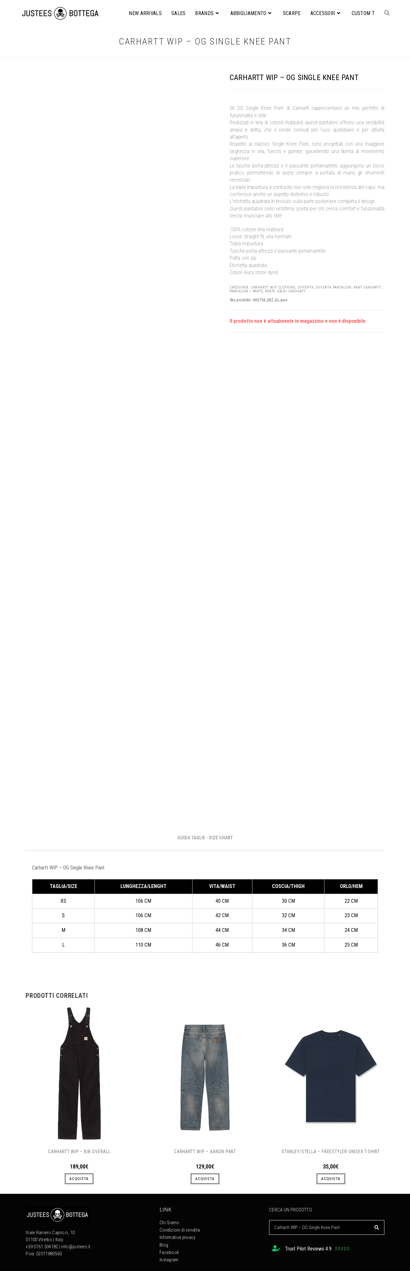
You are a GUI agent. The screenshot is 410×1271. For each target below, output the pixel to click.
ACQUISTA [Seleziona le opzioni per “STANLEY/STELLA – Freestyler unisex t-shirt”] (330, 1179)
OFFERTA (306, 287)
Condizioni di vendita (180, 1229)
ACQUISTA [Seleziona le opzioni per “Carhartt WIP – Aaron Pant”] (205, 1179)
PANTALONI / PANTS (246, 291)
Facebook (169, 1250)
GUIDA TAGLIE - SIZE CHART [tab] (205, 838)
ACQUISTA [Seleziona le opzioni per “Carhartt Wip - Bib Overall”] (79, 1179)
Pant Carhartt (367, 287)
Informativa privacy (178, 1236)
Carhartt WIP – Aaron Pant (205, 1151)
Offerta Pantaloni (334, 287)
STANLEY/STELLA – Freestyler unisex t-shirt (331, 1151)
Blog (164, 1243)
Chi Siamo (169, 1222)
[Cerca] (376, 1227)
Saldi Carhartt (291, 291)
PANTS (270, 291)
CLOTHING (286, 287)
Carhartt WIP (263, 287)
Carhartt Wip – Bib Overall (79, 1151)
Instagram (169, 1257)
